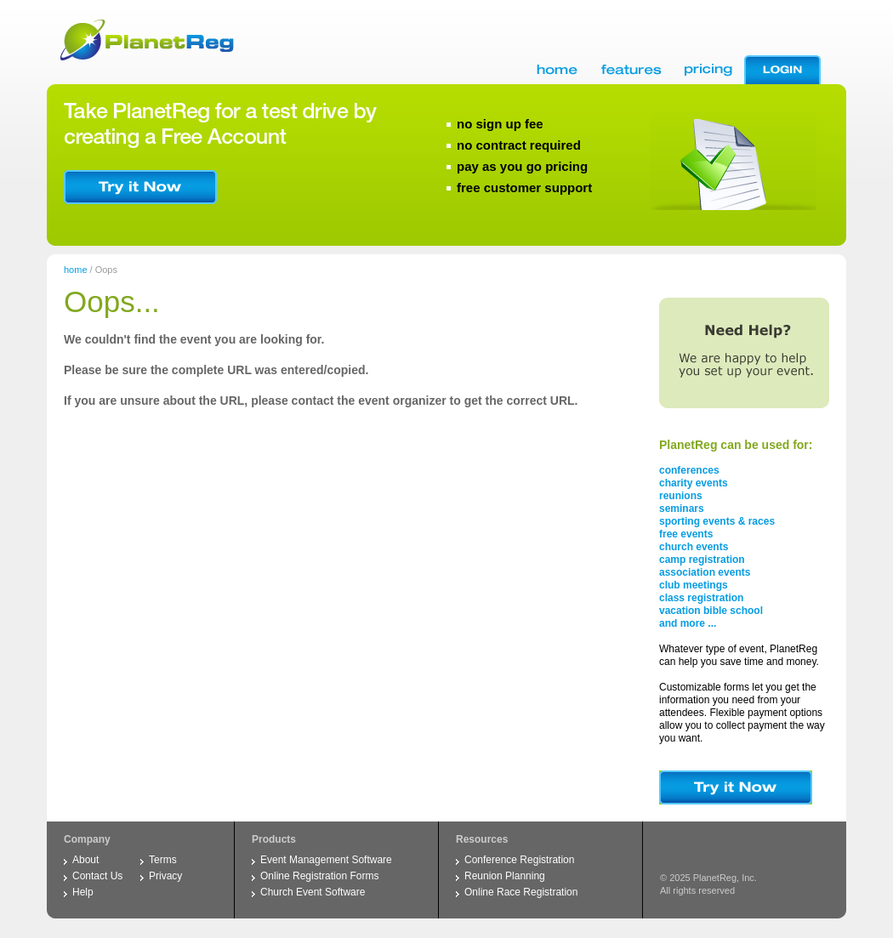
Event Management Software (326, 860)
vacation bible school (711, 611)
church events (693, 547)
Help (83, 892)
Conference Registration (519, 860)
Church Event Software (312, 892)
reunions (680, 496)
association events (704, 572)
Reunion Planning (504, 876)
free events (686, 534)
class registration (701, 598)
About (85, 860)
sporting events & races (717, 521)
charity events (693, 483)
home (76, 269)
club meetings (693, 585)
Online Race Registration (520, 892)
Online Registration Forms (319, 876)
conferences (689, 470)
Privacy (165, 876)
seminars (681, 508)
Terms (163, 860)
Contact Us (97, 876)
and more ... (687, 623)
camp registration (702, 560)
